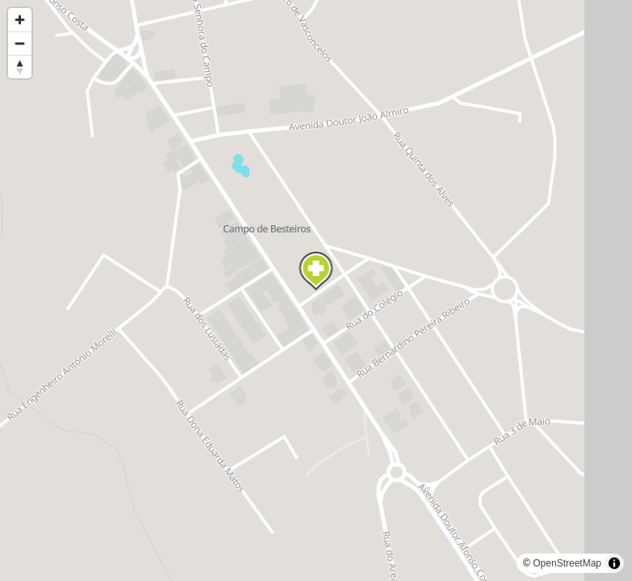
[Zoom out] (19, 43)
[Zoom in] (19, 19)
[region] (316, 290)
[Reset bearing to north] (19, 66)
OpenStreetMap (567, 563)
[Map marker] (316, 271)
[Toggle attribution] (614, 563)
